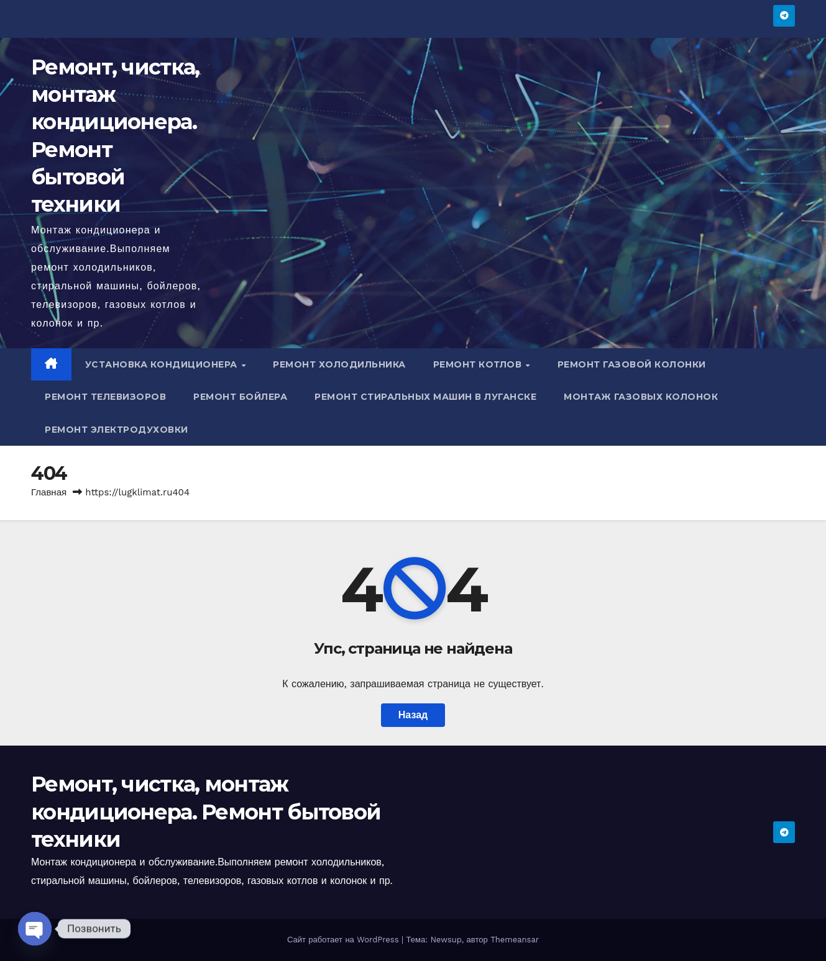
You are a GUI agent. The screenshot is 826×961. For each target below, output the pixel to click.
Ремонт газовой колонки (632, 364)
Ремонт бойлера (240, 396)
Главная (49, 492)
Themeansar (514, 939)
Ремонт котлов (479, 364)
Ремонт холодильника (339, 364)
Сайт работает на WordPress (344, 939)
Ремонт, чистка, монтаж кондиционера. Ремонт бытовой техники (205, 811)
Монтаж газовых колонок (641, 396)
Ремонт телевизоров (105, 396)
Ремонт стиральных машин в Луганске (425, 396)
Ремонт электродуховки (116, 429)
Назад (413, 715)
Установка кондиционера (163, 364)
